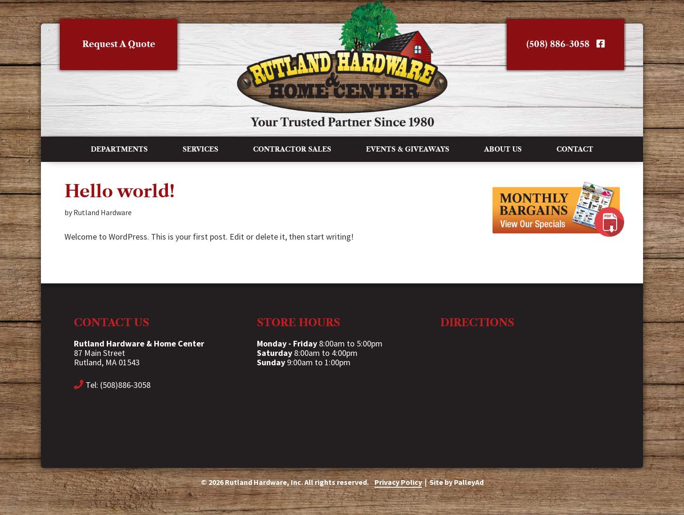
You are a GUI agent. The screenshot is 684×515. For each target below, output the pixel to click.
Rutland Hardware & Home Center (342, 63)
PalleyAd (469, 482)
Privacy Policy (398, 482)
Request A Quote (118, 44)
